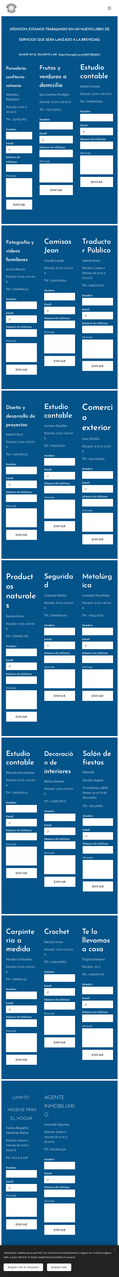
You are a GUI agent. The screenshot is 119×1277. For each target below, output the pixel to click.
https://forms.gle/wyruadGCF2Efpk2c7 (79, 54)
